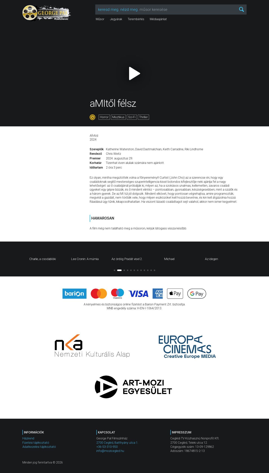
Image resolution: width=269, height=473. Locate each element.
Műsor (100, 19)
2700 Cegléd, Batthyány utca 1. (117, 442)
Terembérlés (136, 19)
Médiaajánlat (158, 19)
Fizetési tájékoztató (35, 442)
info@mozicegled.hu (110, 451)
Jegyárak (116, 19)
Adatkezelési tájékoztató (39, 447)
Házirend (28, 438)
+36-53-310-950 (107, 447)
